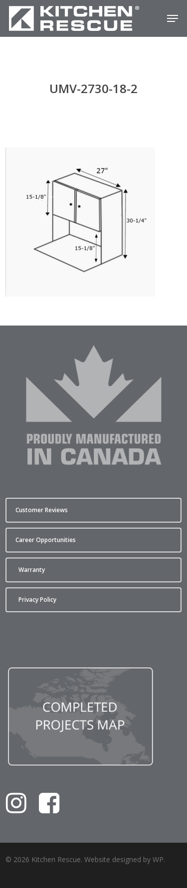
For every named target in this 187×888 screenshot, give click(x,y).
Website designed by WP (124, 859)
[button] (172, 18)
